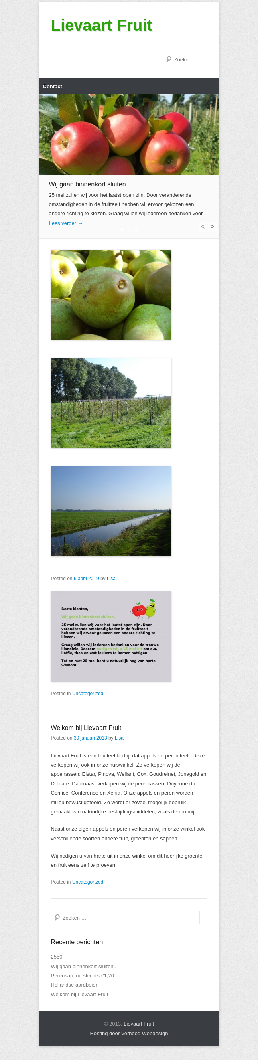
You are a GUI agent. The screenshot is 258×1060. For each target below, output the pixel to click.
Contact (52, 86)
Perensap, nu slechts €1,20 (82, 976)
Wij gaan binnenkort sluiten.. (83, 966)
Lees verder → (66, 223)
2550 (57, 957)
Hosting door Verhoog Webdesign (129, 1033)
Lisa (111, 578)
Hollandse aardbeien (75, 985)
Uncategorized (87, 693)
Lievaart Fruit (101, 25)
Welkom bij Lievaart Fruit (86, 727)
